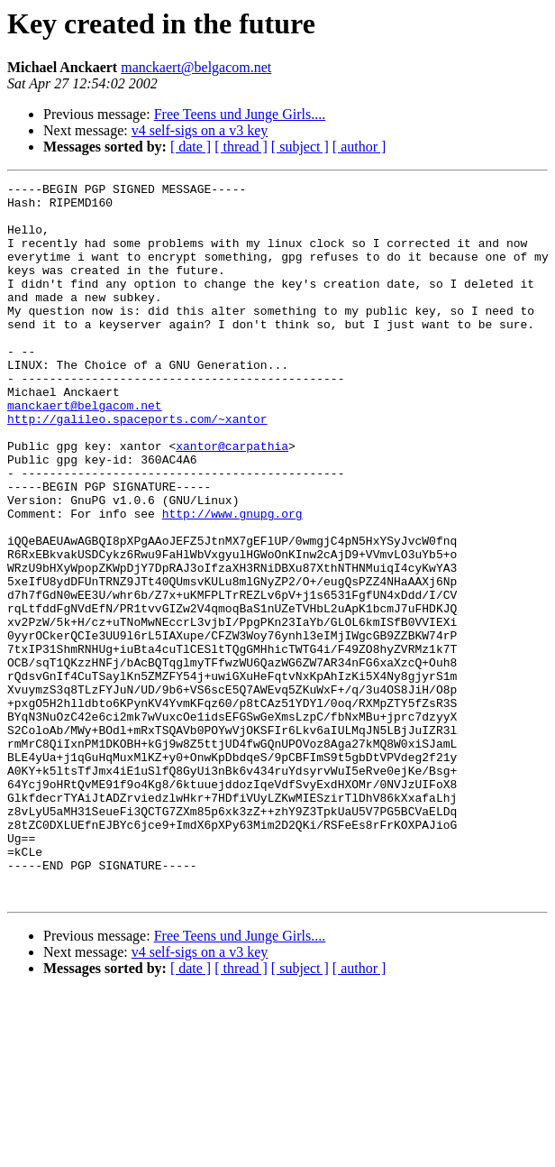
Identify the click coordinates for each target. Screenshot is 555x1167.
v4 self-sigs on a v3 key (200, 130)
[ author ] (359, 146)
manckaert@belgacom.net (196, 67)
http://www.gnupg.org (232, 581)
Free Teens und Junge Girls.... (240, 114)
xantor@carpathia (232, 500)
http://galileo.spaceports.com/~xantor (137, 467)
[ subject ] (300, 146)
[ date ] (190, 146)
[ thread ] (241, 146)
